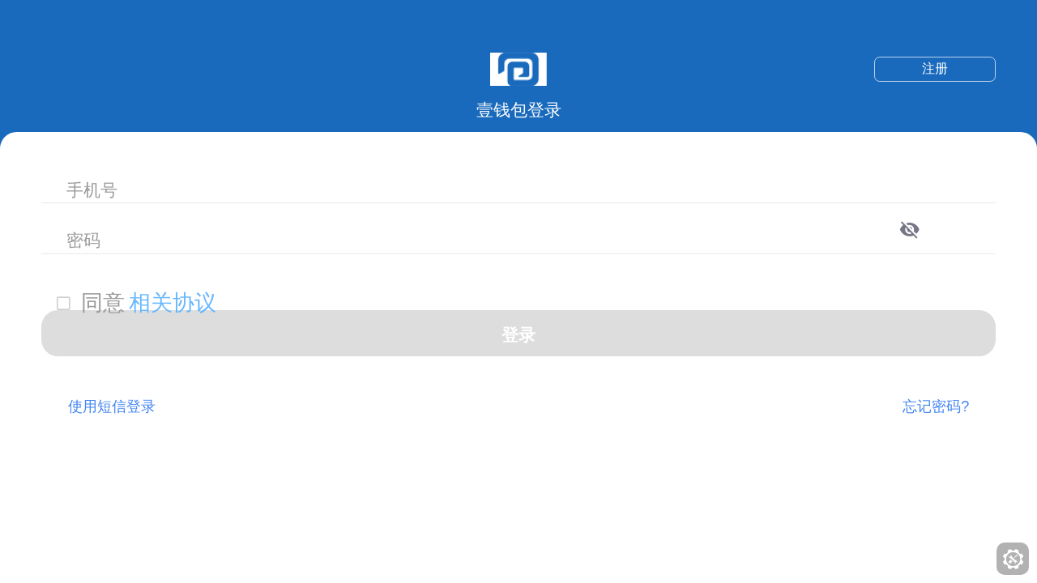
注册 (935, 68)
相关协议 (172, 303)
